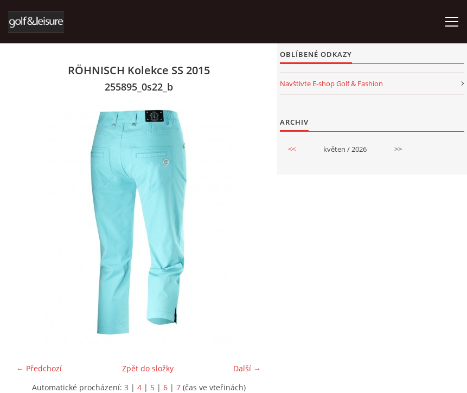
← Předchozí (39, 368)
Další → (247, 368)
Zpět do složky (148, 368)
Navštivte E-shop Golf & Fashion (331, 83)
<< (292, 149)
